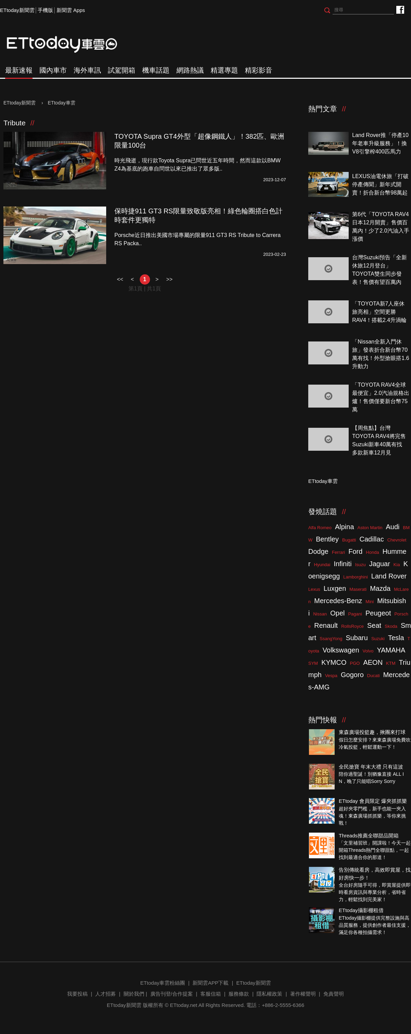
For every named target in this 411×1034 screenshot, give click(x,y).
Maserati (357, 589)
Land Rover (389, 576)
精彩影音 (258, 70)
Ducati (373, 675)
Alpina (344, 527)
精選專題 (224, 70)
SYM (313, 663)
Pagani (355, 613)
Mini (369, 601)
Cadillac (371, 539)
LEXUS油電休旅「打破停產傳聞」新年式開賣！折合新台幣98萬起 (380, 184)
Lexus (314, 589)
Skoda (391, 626)
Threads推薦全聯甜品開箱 (369, 835)
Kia (397, 564)
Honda (372, 552)
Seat (374, 625)
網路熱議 (190, 70)
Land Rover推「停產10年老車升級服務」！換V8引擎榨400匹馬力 (380, 143)
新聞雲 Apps (71, 10)
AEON (373, 662)
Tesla (396, 637)
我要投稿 (77, 994)
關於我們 (134, 994)
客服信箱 (210, 994)
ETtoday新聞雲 (17, 10)
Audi (393, 527)
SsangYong (331, 638)
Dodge (318, 551)
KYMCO (333, 662)
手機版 (45, 10)
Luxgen (335, 588)
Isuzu (360, 564)
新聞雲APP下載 (210, 983)
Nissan (320, 613)
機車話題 (156, 70)
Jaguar (379, 564)
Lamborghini (355, 577)
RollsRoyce (352, 626)
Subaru (357, 637)
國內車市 (53, 70)
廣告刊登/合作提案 (171, 994)
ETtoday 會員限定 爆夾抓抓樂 (373, 801)
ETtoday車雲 (68, 44)
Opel (337, 613)
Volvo (368, 650)
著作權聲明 (303, 994)
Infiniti (342, 564)
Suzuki (378, 638)
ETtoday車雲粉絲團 (400, 9)
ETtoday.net (183, 1005)
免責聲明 (333, 994)
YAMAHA (391, 650)
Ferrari (338, 552)
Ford (355, 551)
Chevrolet (397, 540)
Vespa (331, 675)
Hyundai (322, 564)
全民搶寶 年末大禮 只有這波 (371, 767)
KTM (390, 663)
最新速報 (19, 70)
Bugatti (349, 540)
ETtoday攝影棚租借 (361, 910)
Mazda (380, 588)
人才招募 (105, 994)
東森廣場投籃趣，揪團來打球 (372, 732)
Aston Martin (370, 527)
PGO (355, 663)
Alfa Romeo (320, 527)
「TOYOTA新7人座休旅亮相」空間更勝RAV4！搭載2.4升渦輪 (379, 312)
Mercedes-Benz (338, 601)
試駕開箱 (121, 70)
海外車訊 (87, 70)
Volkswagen (341, 650)
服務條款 (238, 994)
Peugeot (378, 613)
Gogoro (352, 674)
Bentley (327, 539)
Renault (326, 625)
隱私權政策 (269, 994)
